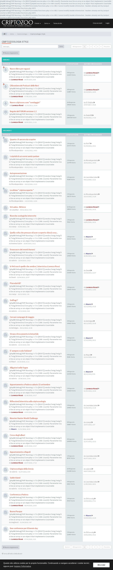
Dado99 (89, 115)
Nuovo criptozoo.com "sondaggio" (25, 102)
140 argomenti (77, 46)
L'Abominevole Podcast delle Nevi (24, 85)
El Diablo (89, 102)
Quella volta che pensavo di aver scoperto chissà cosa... (34, 232)
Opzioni (67, 547)
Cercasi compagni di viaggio (22, 317)
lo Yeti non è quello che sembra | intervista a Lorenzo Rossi (35, 266)
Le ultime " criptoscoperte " (22, 190)
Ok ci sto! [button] (101, 565)
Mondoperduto (17, 150)
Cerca (47, 23)
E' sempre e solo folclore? (21, 351)
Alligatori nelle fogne (19, 367)
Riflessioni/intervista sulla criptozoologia (28, 401)
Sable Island (15, 477)
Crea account (97, 23)
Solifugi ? (14, 300)
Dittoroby (90, 498)
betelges (14, 328)
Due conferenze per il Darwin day (24, 528)
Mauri (13, 361)
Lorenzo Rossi (17, 79)
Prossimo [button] (107, 46)
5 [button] (97, 46)
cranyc (13, 226)
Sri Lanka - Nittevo (18, 207)
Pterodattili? (15, 283)
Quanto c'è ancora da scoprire (23, 139)
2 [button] (87, 46)
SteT (88, 143)
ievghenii (15, 522)
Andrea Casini (16, 243)
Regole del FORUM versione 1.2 (23, 111)
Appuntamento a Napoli (20, 452)
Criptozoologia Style (15, 41)
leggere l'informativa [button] (22, 566)
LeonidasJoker (92, 177)
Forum (38, 23)
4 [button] (94, 46)
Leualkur (15, 210)
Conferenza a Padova (19, 494)
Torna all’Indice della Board (12, 554)
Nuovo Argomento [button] (10, 53)
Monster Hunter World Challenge (24, 418)
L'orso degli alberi (17, 435)
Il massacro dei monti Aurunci (22, 249)
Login (107, 23)
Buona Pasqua (16, 511)
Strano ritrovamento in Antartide (24, 334)
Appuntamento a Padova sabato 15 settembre (30, 384)
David (13, 277)
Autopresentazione (18, 173)
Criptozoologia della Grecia (21, 469)
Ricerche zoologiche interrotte (23, 216)
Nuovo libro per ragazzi (20, 68)
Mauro (88, 236)
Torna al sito (57, 23)
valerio (14, 260)
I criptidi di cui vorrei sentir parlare (24, 156)
